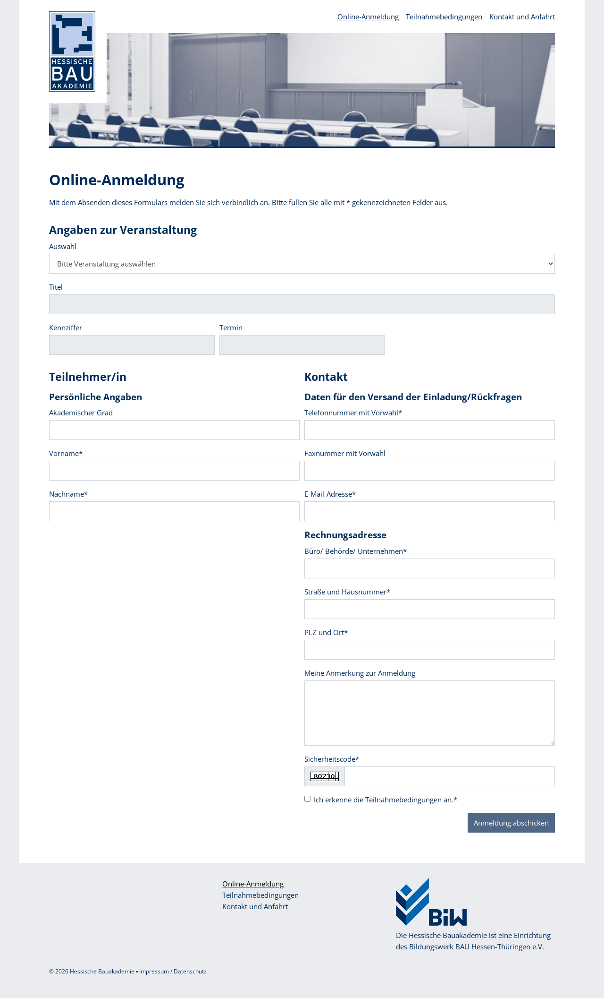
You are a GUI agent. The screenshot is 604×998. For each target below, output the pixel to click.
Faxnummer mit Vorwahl (345, 453)
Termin (231, 327)
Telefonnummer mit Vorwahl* (353, 412)
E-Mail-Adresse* (330, 494)
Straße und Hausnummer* (347, 591)
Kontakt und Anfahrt (522, 16)
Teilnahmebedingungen (444, 16)
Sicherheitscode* (331, 759)
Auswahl (62, 246)
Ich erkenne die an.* (385, 799)
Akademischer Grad (81, 412)
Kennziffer (65, 327)
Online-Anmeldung (368, 16)
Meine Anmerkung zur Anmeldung (359, 673)
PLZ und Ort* (326, 632)
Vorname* (66, 453)
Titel (56, 287)
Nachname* (68, 494)
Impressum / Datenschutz (173, 971)
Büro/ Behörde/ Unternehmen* (355, 551)
